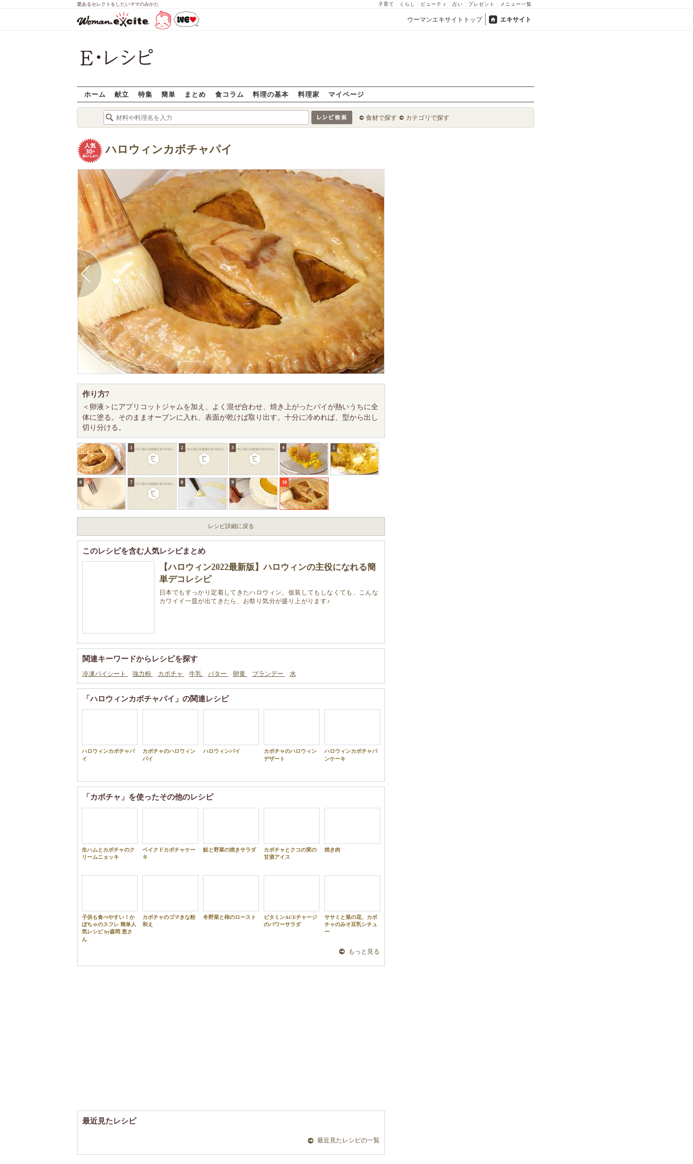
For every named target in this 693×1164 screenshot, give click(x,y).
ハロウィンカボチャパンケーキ (352, 735)
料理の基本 (271, 94)
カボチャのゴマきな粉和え (170, 901)
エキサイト (515, 19)
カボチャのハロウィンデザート (292, 735)
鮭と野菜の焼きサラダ (231, 830)
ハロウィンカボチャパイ (168, 149)
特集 (145, 94)
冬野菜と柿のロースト (231, 897)
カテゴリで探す (427, 117)
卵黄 (240, 673)
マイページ (346, 94)
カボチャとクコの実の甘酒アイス (292, 834)
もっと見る (364, 951)
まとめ (195, 94)
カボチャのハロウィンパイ (170, 735)
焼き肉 (352, 830)
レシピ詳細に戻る (231, 526)
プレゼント (481, 4)
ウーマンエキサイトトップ (444, 19)
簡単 (168, 94)
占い (457, 4)
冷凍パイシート (105, 673)
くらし (407, 4)
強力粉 (142, 673)
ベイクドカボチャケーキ (170, 834)
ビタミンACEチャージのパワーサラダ (292, 901)
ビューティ (434, 4)
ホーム (95, 94)
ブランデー (268, 673)
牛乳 (196, 673)
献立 (122, 94)
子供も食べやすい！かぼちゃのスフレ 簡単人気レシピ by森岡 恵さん (110, 908)
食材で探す (381, 117)
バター (218, 673)
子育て (386, 4)
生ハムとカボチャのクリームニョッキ (110, 834)
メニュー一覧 (516, 4)
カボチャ (171, 673)
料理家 (309, 94)
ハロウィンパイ (231, 731)
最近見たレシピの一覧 (348, 1140)
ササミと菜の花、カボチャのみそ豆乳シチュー (352, 905)
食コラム (229, 94)
